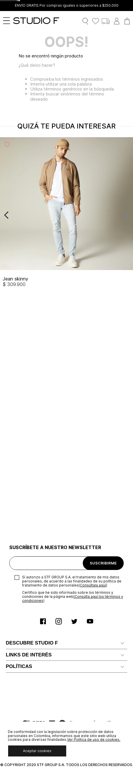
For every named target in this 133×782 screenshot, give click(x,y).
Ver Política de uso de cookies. (93, 739)
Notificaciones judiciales (29, 500)
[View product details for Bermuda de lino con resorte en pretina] (83, 215)
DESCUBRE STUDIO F (32, 405)
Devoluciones (19, 579)
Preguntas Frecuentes (28, 526)
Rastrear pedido (22, 562)
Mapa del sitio (20, 553)
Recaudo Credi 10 (23, 544)
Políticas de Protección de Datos (39, 626)
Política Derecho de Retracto (35, 653)
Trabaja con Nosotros (27, 436)
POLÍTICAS (19, 596)
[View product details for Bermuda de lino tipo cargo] (116, 215)
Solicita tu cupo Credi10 (29, 483)
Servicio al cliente (23, 491)
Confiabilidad (19, 444)
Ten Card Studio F (24, 518)
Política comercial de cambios (35, 644)
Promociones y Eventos (29, 661)
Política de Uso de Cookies (33, 635)
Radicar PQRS (19, 509)
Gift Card (15, 570)
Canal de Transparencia (29, 535)
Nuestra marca (20, 418)
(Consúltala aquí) (93, 347)
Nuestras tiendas (23, 453)
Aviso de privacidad (25, 618)
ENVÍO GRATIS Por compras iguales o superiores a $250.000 (66, 5)
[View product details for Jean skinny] (16, 215)
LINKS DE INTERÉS (29, 470)
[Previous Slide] (6, 215)
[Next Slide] (126, 215)
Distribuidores (20, 427)
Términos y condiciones (29, 609)
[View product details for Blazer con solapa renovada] (50, 215)
